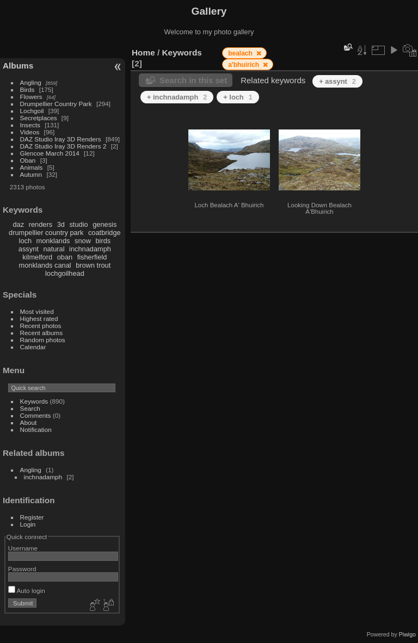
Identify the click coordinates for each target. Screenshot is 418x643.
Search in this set (193, 80)
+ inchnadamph (177, 97)
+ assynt (337, 81)
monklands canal (45, 265)
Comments (35, 415)
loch (25, 241)
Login (28, 524)
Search (30, 408)
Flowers (31, 96)
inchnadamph (90, 249)
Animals (31, 167)
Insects (30, 124)
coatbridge (104, 232)
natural (53, 249)
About (28, 422)
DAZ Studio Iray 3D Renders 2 (63, 146)
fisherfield (92, 257)
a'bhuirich (244, 65)
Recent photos (41, 325)
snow (83, 241)
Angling (30, 82)
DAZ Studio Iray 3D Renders (60, 139)
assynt (29, 249)
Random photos (42, 339)
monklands (53, 241)
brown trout (93, 265)
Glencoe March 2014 (49, 153)
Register (32, 517)
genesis (104, 224)
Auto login (26, 590)
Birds (27, 89)
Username (23, 548)
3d (61, 224)
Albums (18, 65)
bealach (241, 53)
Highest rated (39, 318)
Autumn (31, 174)
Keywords (34, 401)
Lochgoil (32, 110)
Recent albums (41, 332)
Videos (30, 131)
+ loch (237, 97)
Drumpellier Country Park (56, 103)
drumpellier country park (46, 232)
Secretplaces (38, 117)
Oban (28, 160)
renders (40, 224)
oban (64, 257)
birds (102, 241)
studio (78, 224)
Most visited (37, 311)
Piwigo (407, 634)
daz (18, 224)
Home (143, 52)
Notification (36, 429)
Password (22, 568)
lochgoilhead (64, 273)
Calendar (33, 346)
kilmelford (37, 257)
